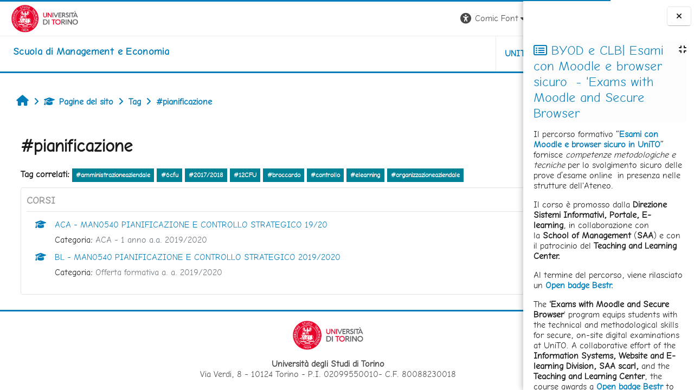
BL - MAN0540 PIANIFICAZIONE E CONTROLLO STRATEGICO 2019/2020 (192, 257)
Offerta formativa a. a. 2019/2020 (153, 272)
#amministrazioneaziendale (107, 175)
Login (504, 18)
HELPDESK (457, 53)
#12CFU (239, 175)
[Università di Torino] (34, 17)
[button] (372, 18)
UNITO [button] (396, 53)
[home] (80, 51)
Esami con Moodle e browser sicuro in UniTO (597, 139)
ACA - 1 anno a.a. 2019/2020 (146, 240)
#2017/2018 (200, 175)
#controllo (320, 175)
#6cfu (164, 175)
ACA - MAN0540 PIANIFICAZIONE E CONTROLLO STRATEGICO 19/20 (185, 224)
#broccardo (278, 175)
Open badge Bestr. (579, 285)
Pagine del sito (73, 101)
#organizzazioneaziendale (419, 175)
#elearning (360, 175)
